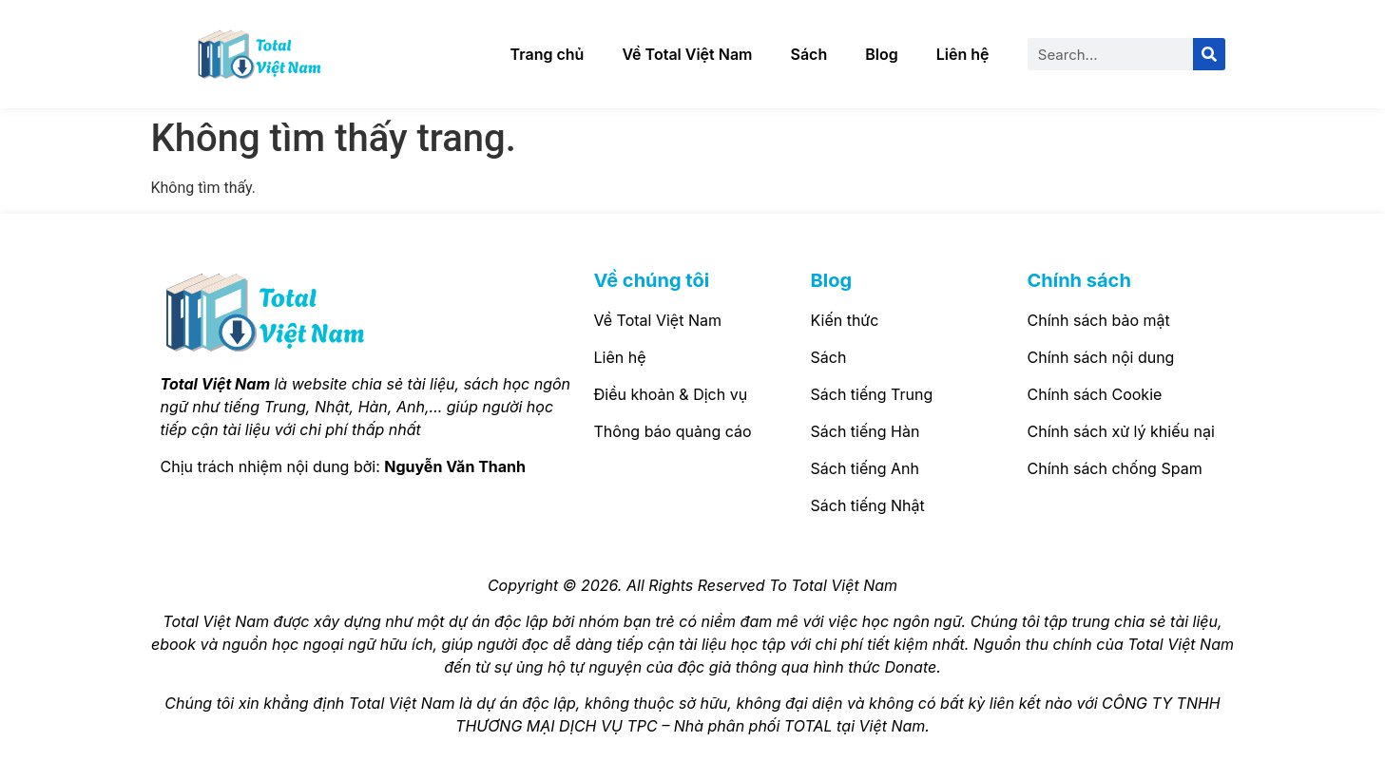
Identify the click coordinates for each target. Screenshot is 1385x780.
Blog (881, 54)
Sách (809, 54)
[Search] (1209, 54)
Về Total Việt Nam (687, 54)
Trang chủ (547, 54)
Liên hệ (963, 54)
